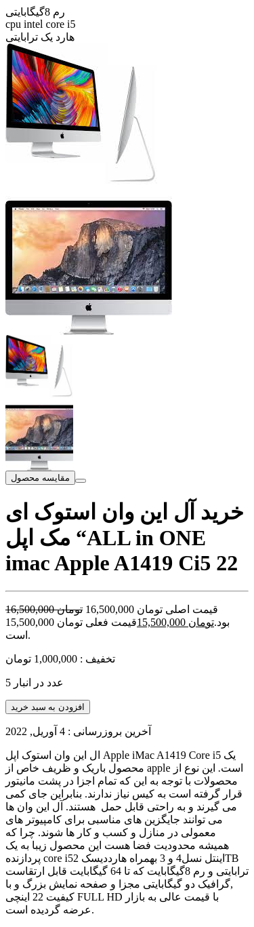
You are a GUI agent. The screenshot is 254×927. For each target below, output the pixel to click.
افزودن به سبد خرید (48, 707)
